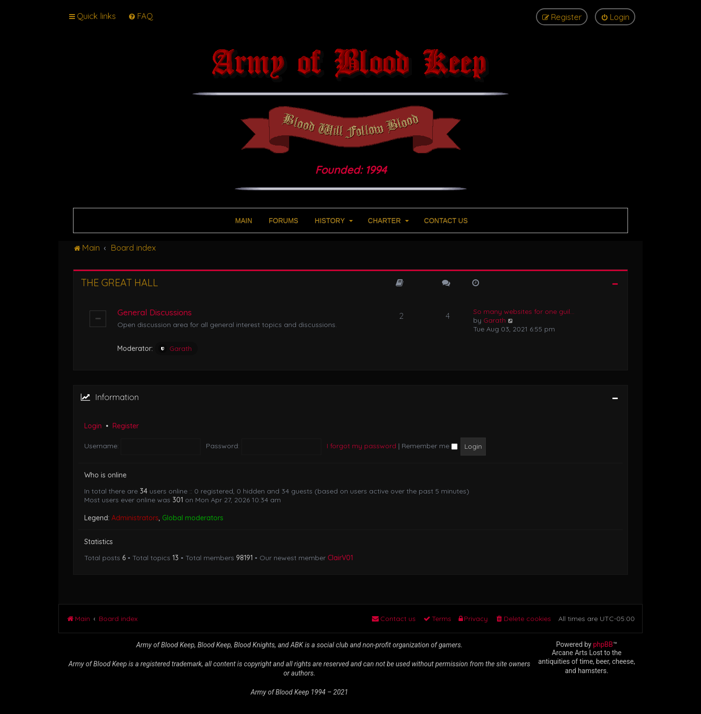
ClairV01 (340, 557)
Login (93, 425)
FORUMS (282, 220)
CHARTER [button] (387, 220)
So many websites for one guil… (523, 311)
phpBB (603, 644)
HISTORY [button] (333, 220)
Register (125, 425)
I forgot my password (361, 445)
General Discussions (154, 312)
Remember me (430, 445)
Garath (175, 348)
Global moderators (192, 517)
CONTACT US (445, 220)
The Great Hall (119, 282)
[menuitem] (140, 15)
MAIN (242, 220)
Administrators (135, 517)
